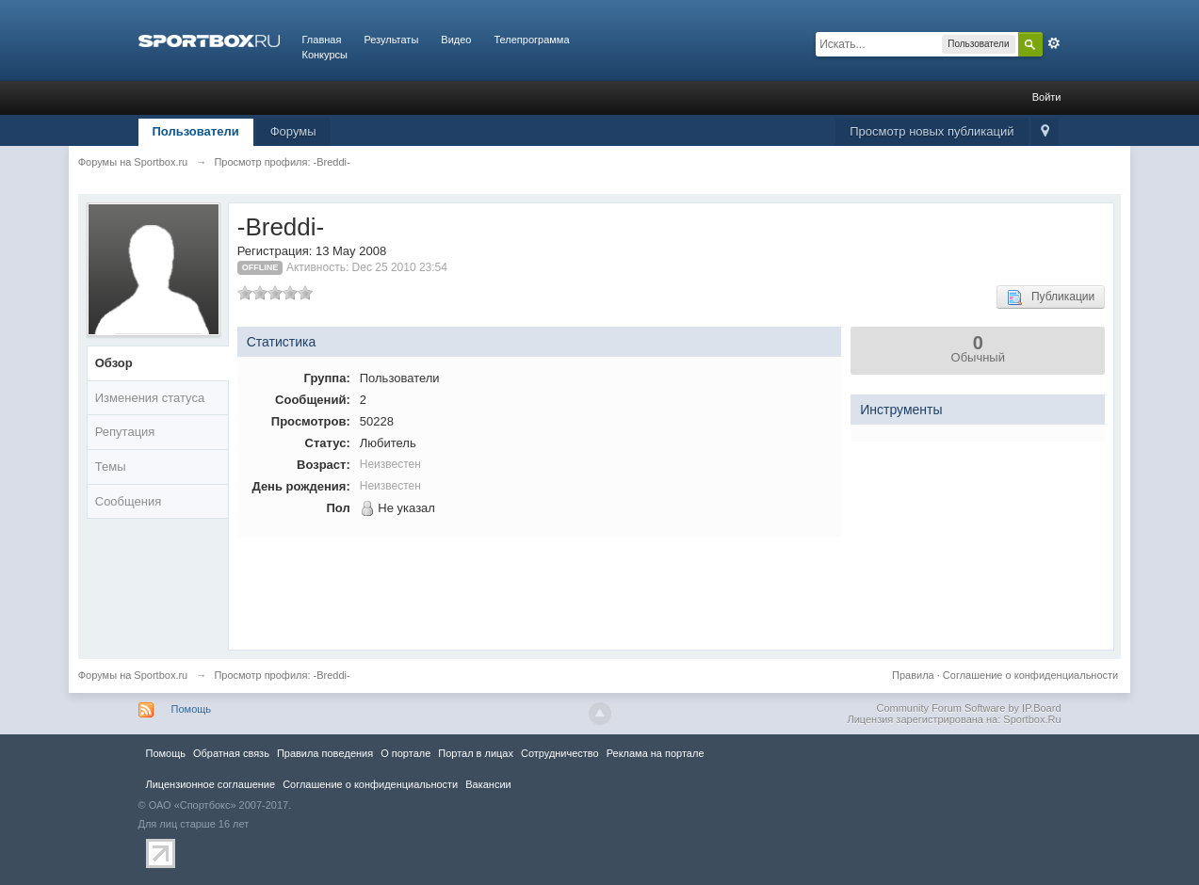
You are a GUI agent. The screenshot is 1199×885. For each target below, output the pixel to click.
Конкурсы (325, 54)
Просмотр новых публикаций (931, 131)
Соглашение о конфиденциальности (1030, 675)
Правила (913, 675)
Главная (322, 39)
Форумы (293, 131)
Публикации (1050, 297)
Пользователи (196, 131)
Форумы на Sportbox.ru (133, 675)
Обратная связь (231, 753)
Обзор (114, 363)
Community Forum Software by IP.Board (968, 708)
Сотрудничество (560, 753)
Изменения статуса (149, 398)
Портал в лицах (475, 753)
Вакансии (487, 784)
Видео (456, 39)
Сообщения (128, 501)
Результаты (391, 39)
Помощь (191, 709)
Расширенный (1053, 43)
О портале (405, 753)
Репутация (125, 432)
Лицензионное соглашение (211, 784)
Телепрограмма (531, 39)
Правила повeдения (325, 753)
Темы (110, 466)
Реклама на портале (656, 753)
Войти (1046, 97)
